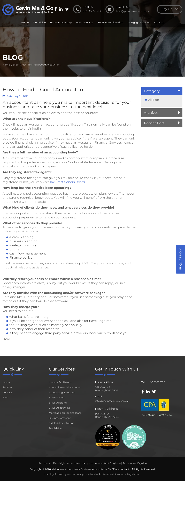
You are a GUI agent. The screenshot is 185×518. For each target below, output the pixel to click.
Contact (159, 22)
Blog (16, 64)
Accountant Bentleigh (51, 463)
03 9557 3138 (157, 382)
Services (7, 387)
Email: (98, 396)
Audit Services (84, 22)
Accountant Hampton (80, 463)
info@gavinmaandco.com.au (112, 400)
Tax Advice (39, 22)
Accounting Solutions (62, 392)
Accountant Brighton (108, 463)
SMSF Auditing (58, 402)
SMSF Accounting (59, 407)
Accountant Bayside (135, 463)
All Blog (153, 99)
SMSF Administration (110, 22)
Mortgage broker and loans (65, 412)
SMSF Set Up (56, 397)
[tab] (162, 91)
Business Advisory (61, 22)
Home (25, 22)
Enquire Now (180, 259)
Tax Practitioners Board (67, 182)
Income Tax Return (60, 382)
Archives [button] (151, 113)
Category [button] (152, 91)
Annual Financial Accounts (65, 387)
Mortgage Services (138, 22)
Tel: (143, 382)
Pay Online (169, 9)
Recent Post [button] (154, 123)
